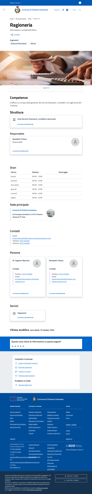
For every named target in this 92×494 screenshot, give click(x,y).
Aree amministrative (16, 415)
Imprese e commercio (53, 433)
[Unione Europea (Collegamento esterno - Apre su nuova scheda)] (19, 399)
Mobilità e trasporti (53, 415)
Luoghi (68, 430)
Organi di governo (15, 412)
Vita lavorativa (51, 412)
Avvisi (68, 418)
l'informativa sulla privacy (34, 490)
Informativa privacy (53, 460)
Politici (12, 421)
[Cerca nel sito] (80, 10)
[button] (16, 3)
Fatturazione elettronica (54, 451)
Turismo (31, 433)
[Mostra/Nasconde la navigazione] (4, 9)
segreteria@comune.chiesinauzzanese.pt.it (23, 457)
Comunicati (69, 415)
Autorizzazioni (33, 418)
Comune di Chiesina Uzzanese (24, 210)
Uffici (29, 19)
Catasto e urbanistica (35, 412)
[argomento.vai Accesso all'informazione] (18, 43)
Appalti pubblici (33, 424)
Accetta (71, 480)
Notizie (68, 412)
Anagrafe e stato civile (35, 415)
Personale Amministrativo (18, 424)
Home (12, 19)
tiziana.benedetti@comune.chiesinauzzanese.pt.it (31, 238)
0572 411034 (16, 452)
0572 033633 (25, 241)
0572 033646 (27, 274)
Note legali (50, 463)
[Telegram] (66, 9)
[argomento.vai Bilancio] (33, 43)
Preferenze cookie (42, 488)
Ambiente (50, 424)
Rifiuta (71, 476)
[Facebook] (62, 9)
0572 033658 (25, 243)
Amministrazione (21, 19)
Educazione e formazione (36, 421)
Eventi (68, 434)
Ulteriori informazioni (26, 124)
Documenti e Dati (15, 427)
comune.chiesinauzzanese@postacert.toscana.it (25, 462)
